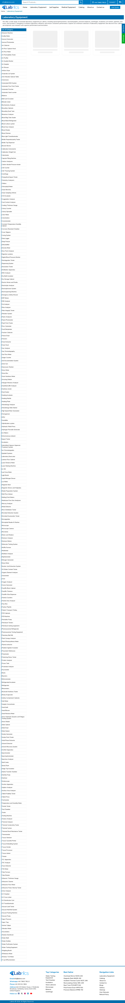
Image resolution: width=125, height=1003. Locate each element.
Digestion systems (7, 254)
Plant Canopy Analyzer (9, 638)
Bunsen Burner (6, 146)
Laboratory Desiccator (8, 456)
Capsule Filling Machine (9, 158)
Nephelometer (6, 557)
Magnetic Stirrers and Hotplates (11, 488)
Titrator (4, 856)
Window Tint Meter (8, 957)
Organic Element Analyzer (10, 572)
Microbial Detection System (10, 513)
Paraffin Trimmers (7, 591)
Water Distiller (6, 941)
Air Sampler (5, 64)
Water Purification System (10, 944)
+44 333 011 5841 (18, 984)
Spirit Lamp (5, 762)
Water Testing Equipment (9, 947)
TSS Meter (5, 869)
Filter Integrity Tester (8, 310)
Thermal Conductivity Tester (10, 825)
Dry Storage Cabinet (8, 279)
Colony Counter (6, 208)
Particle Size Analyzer (8, 601)
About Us (103, 981)
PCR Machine (6, 616)
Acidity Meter (6, 36)
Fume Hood (5, 345)
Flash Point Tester (7, 323)
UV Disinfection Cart (8, 900)
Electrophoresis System (9, 288)
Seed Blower (6, 710)
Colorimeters (6, 218)
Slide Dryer (5, 728)
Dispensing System (7, 263)
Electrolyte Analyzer (8, 285)
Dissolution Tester (7, 267)
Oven (3, 579)
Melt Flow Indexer (7, 494)
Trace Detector (6, 866)
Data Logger (5, 238)
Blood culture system (8, 124)
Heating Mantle (6, 398)
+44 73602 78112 (99, 2)
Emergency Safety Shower (10, 295)
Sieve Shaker (6, 721)
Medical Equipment (69, 7)
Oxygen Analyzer (7, 582)
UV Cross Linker (7, 897)
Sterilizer (4, 778)
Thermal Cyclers (7, 828)
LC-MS (4, 469)
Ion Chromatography (8, 450)
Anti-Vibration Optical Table (10, 77)
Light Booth (5, 475)
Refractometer (6, 679)
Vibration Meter (6, 928)
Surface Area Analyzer (9, 790)
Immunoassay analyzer (9, 436)
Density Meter (6, 248)
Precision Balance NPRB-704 (73, 990)
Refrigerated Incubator (8, 682)
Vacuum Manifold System (9, 910)
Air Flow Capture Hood (9, 49)
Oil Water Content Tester (9, 569)
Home (25, 7)
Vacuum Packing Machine (9, 913)
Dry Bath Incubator (7, 276)
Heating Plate (6, 401)
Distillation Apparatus (8, 270)
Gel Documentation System (10, 361)
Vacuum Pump (6, 916)
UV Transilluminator (8, 903)
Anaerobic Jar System (8, 74)
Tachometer (5, 800)
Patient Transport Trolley (9, 610)
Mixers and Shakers (8, 535)
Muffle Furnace (6, 547)
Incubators (5, 442)
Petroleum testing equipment (10, 626)
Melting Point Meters (8, 497)
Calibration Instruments (9, 149)
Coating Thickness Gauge (9, 205)
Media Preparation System (10, 491)
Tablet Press (6, 797)
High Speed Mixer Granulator (10, 411)
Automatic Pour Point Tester (10, 86)
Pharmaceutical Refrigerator (10, 629)
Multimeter (5, 550)
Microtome (5, 532)
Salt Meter (5, 701)
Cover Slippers (6, 232)
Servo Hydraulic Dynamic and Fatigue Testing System (13, 717)
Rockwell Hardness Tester (10, 692)
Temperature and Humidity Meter (12, 803)
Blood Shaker (6, 130)
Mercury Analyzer (7, 503)
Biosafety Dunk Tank (8, 111)
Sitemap (102, 990)
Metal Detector (6, 507)
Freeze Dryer (6, 336)
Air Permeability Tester (9, 55)
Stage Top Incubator (8, 769)
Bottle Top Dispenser (8, 143)
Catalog (81, 7)
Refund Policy (104, 994)
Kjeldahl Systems (7, 453)
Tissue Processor (7, 850)
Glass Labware (51, 985)
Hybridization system (8, 423)
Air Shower (5, 67)
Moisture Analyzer (7, 538)
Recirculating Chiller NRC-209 (74, 983)
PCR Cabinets (6, 613)
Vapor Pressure (6, 919)
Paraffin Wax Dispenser (9, 594)
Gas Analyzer (6, 348)
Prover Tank (5, 663)
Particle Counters (7, 598)
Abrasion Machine (7, 33)
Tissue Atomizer (7, 838)
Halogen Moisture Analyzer (10, 383)
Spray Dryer (5, 765)
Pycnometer (5, 670)
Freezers (4, 339)
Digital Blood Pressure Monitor (11, 257)
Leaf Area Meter (7, 472)
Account (112, 2)
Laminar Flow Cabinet (8, 459)
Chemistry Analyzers (8, 180)
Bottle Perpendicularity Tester (11, 139)
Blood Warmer (6, 133)
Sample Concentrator (8, 704)
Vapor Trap (5, 922)
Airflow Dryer (6, 70)
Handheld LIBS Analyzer (9, 386)
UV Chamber (6, 894)
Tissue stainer (6, 853)
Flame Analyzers (7, 317)
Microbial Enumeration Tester (10, 516)
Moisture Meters (7, 541)
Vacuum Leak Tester (8, 906)
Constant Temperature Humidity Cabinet (11, 225)
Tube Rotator (6, 875)
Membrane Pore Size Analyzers (11, 500)
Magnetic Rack (6, 485)
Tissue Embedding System (10, 844)
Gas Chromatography (8, 351)
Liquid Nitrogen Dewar (8, 478)
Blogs (101, 985)
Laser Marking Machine (9, 466)
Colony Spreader (7, 211)
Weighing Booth (7, 950)
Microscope (5, 525)
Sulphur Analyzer (7, 787)
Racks (3, 673)
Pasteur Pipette (6, 607)
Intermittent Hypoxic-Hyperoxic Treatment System (11, 446)
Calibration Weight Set (9, 152)
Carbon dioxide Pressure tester (11, 164)
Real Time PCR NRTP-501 (72, 985)
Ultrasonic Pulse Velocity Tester (11, 888)
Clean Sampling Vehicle (9, 193)
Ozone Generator (7, 585)
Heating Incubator (7, 395)
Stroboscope (6, 781)
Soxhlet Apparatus (7, 750)
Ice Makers (5, 433)
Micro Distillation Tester (9, 510)
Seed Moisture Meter (8, 713)
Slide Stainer (6, 731)
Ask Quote (115, 7)
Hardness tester (7, 389)
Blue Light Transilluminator (10, 136)
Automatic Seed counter (9, 92)
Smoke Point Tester (8, 737)
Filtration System (7, 314)
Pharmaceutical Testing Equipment (12, 632)
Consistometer (6, 221)
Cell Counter (5, 168)
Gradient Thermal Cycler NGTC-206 (76, 981)
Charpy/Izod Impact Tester (10, 177)
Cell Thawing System (8, 171)
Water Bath (5, 938)
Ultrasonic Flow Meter (8, 885)
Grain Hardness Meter (8, 376)
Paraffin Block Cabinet (8, 588)
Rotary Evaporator (7, 695)
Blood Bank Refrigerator (9, 121)
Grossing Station (7, 379)
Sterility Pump (6, 775)
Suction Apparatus (7, 784)
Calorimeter (5, 155)
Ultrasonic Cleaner (7, 881)
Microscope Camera (8, 528)
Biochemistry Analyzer (8, 105)
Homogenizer (6, 414)
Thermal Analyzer (7, 822)
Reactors (4, 676)
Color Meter (5, 215)
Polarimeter (5, 654)
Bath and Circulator (8, 99)
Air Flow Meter (6, 52)
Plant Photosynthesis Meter (10, 641)
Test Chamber (6, 809)
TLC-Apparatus (6, 859)
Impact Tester (6, 439)
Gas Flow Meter (6, 354)
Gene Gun (5, 364)
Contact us (100, 7)
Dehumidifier (5, 245)
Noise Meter (5, 563)
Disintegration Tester (8, 260)
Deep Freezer (6, 241)
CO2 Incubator (6, 196)
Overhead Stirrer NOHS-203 (73, 976)
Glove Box (5, 373)
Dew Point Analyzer (8, 251)
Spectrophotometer (8, 756)
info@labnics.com (8, 2)
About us (90, 7)
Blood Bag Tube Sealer (9, 117)
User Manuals (104, 992)
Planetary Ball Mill (7, 635)
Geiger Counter (6, 357)
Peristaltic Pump (7, 619)
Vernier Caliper (6, 925)
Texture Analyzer (7, 819)
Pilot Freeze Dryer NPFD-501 (73, 988)
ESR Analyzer (6, 301)
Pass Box (4, 604)
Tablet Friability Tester (8, 794)
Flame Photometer (7, 320)
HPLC (3, 417)
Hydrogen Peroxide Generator (11, 430)
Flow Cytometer (6, 326)
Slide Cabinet (6, 725)
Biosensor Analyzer (8, 114)
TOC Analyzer (6, 863)
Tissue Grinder (6, 847)
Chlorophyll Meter (7, 186)
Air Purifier (5, 58)
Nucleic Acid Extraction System (11, 566)
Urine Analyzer (6, 891)
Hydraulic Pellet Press (8, 426)
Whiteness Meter (7, 954)
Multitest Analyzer (7, 554)
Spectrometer (6, 753)
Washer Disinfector (8, 935)
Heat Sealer (5, 392)
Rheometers (5, 688)
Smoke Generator (7, 734)
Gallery (102, 988)
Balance (4, 95)
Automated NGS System (9, 83)
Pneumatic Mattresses (8, 651)
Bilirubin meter (6, 102)
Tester (4, 812)
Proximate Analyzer (8, 667)
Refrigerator (5, 685)
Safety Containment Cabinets (11, 698)
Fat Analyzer (6, 304)
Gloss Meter (5, 370)
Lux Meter (5, 482)
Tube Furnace (6, 872)
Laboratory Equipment (38, 7)
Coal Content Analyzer (9, 202)
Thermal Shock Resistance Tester (12, 831)
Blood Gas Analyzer (8, 127)
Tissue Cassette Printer (9, 841)
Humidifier (5, 420)
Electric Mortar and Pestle (10, 282)
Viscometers (5, 932)
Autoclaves (5, 80)
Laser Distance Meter (8, 463)
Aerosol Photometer (8, 42)
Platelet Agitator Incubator (10, 648)
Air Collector (5, 45)
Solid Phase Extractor (8, 740)
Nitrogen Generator (8, 560)
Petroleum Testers (7, 623)
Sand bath (5, 707)
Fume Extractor (6, 342)
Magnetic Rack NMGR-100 (72, 978)
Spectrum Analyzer (7, 759)
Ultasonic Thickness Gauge (10, 878)
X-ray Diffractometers (8, 960)
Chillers (4, 183)
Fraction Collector (7, 332)
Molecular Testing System (9, 544)
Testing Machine (7, 816)
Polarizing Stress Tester (9, 657)
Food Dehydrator (7, 329)
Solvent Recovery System (9, 747)
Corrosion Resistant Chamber (10, 229)
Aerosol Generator (7, 39)
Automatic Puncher (7, 89)
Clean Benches (6, 190)
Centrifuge (5, 174)
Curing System (6, 235)
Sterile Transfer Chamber (9, 772)
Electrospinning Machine (9, 292)
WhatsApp (123, 38)
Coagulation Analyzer (8, 199)
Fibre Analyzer (6, 307)
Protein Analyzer (7, 660)
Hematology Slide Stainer (9, 408)
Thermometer (6, 834)
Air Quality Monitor (7, 61)
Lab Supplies (54, 7)
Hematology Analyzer (8, 405)
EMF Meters (5, 298)
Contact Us (103, 983)
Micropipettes (6, 519)
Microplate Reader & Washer (10, 522)
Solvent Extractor (7, 743)
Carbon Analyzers (7, 161)
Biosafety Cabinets (7, 108)
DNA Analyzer (6, 273)
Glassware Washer (8, 367)
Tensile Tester (6, 806)
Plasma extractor (7, 644)
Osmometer (5, 576)
